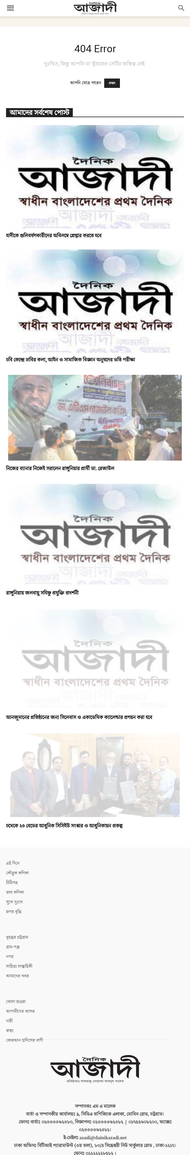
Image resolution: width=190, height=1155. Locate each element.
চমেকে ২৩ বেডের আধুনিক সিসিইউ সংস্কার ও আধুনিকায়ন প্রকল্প (64, 826)
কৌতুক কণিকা (17, 873)
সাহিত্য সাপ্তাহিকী (19, 966)
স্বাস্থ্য (9, 1031)
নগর (10, 957)
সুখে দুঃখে (14, 902)
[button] (10, 8)
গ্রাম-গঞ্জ (13, 947)
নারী (9, 1021)
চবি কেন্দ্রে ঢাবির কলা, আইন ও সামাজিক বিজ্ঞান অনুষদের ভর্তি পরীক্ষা (70, 360)
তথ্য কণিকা (15, 892)
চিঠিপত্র (12, 883)
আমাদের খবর (17, 976)
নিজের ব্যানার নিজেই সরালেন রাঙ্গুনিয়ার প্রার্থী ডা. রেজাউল (60, 468)
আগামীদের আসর (20, 1011)
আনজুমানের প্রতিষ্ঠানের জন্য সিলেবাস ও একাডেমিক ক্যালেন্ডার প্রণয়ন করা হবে (79, 717)
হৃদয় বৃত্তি (13, 912)
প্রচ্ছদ (112, 83)
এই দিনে (13, 863)
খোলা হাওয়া (16, 1002)
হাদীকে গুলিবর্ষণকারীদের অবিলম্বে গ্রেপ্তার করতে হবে (53, 236)
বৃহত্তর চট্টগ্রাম (17, 937)
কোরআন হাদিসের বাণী (24, 1040)
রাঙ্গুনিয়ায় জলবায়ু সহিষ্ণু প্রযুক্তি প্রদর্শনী (42, 593)
